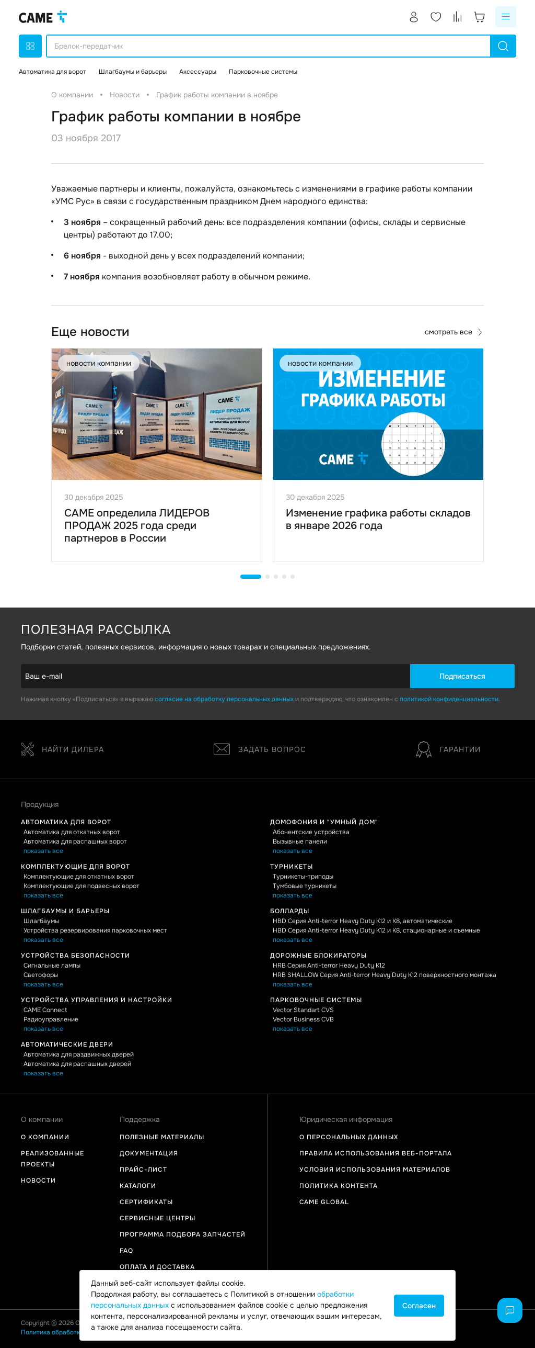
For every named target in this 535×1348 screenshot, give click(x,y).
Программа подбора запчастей (183, 1234)
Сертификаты (146, 1202)
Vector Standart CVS (303, 1010)
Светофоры (41, 975)
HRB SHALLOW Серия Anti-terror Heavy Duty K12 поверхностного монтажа (384, 975)
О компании (45, 1137)
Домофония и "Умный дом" (324, 822)
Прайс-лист (143, 1169)
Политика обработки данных (64, 1332)
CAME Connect (45, 1010)
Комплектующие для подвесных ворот (81, 886)
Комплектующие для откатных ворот (79, 876)
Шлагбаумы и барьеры (65, 911)
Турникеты (291, 866)
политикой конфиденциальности (449, 699)
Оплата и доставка (157, 1267)
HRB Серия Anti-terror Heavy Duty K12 (329, 965)
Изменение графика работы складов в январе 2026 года (378, 519)
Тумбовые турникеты (304, 886)
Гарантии (448, 749)
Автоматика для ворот (66, 822)
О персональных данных (348, 1137)
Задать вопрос (260, 749)
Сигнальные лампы (52, 965)
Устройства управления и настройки (96, 1000)
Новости (38, 1180)
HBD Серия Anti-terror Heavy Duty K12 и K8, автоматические (362, 921)
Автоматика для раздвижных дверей (79, 1054)
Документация (149, 1153)
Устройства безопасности (75, 955)
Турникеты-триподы (303, 876)
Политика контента (338, 1186)
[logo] (43, 16)
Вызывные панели (300, 841)
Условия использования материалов (374, 1169)
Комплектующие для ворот (75, 866)
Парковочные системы (316, 1000)
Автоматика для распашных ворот (75, 841)
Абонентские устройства (311, 832)
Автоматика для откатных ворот (72, 832)
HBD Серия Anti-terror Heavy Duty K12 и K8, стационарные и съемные (376, 930)
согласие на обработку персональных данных (224, 699)
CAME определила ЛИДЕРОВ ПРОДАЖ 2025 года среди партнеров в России (137, 526)
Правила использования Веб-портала (375, 1153)
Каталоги (138, 1186)
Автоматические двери (67, 1044)
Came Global (324, 1202)
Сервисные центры (157, 1218)
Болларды (289, 911)
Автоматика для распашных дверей (77, 1064)
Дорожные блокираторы (318, 955)
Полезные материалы (162, 1137)
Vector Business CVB (303, 1019)
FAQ (126, 1250)
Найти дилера (62, 749)
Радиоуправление (51, 1019)
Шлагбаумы (41, 921)
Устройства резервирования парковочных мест (95, 930)
